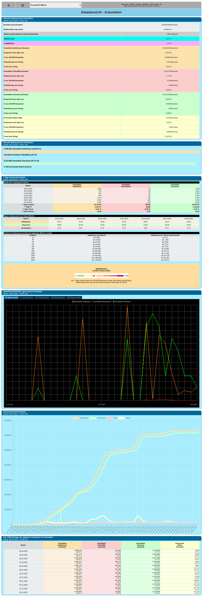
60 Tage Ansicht (26, 297)
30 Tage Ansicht (11, 297)
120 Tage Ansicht (42, 297)
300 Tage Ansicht (58, 297)
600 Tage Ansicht (74, 297)
